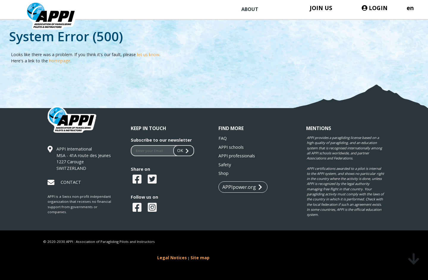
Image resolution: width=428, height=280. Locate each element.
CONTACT (71, 182)
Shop (223, 173)
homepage (59, 61)
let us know (148, 54)
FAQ (222, 138)
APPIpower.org (242, 187)
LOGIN (375, 8)
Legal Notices (172, 257)
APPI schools (231, 147)
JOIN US (321, 8)
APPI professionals (236, 156)
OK (183, 150)
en (410, 8)
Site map (200, 257)
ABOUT (249, 9)
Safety (224, 164)
